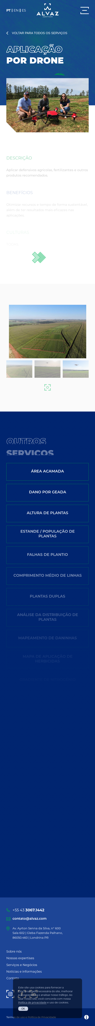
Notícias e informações (24, 971)
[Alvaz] (47, 10)
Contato (12, 978)
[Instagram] (10, 994)
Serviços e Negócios (21, 965)
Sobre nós (14, 951)
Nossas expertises (20, 958)
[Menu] (84, 10)
